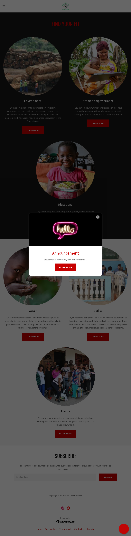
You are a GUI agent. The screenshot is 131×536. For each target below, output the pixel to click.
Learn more (65, 267)
